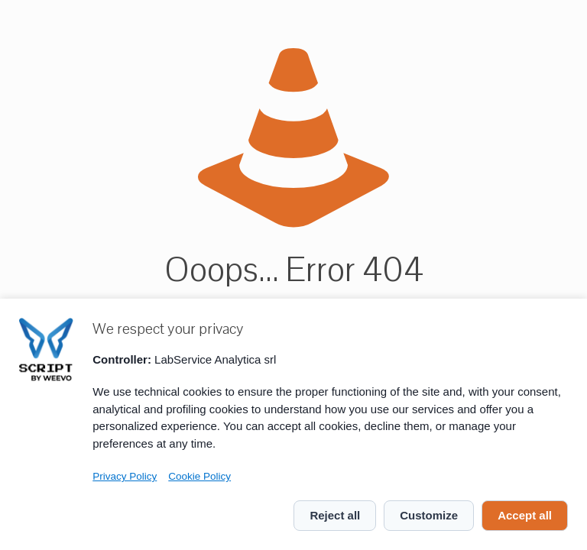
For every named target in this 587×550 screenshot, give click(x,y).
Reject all (335, 515)
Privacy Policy (124, 476)
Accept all (525, 515)
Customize (429, 515)
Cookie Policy (199, 476)
